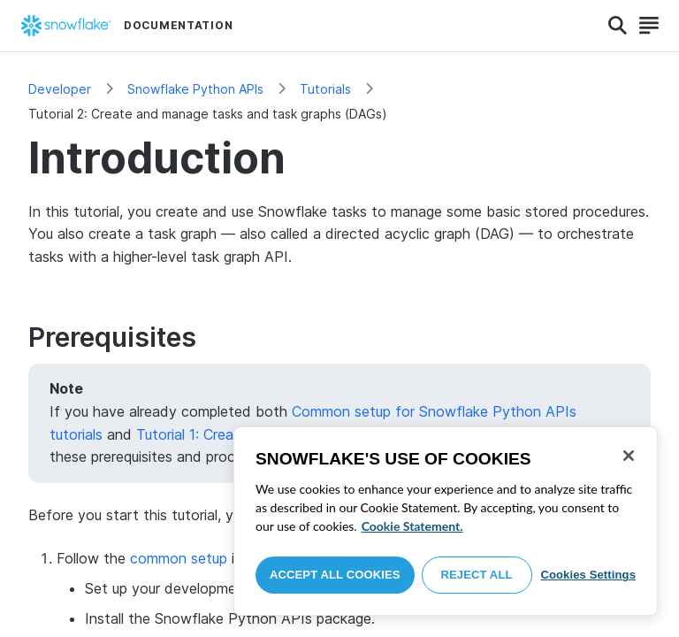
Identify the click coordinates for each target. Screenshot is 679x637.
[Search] (617, 26)
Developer (59, 88)
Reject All (477, 574)
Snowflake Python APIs (195, 88)
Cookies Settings (588, 574)
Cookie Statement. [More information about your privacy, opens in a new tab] (412, 525)
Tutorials (325, 88)
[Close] (628, 455)
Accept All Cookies (335, 574)
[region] (445, 521)
